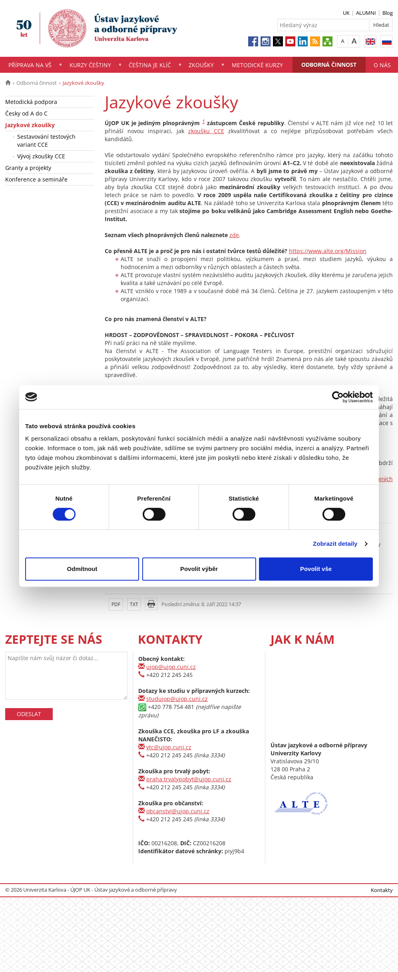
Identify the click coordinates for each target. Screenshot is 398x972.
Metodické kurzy (257, 65)
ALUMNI (366, 12)
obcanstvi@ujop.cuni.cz (177, 811)
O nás (382, 65)
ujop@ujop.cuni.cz (171, 667)
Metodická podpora (31, 102)
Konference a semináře (36, 179)
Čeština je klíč (150, 65)
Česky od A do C (26, 113)
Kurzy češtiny (90, 65)
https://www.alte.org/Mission (327, 251)
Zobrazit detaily (335, 543)
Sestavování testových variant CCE (46, 140)
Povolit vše (316, 568)
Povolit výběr (199, 568)
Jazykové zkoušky (30, 125)
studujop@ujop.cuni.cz (177, 699)
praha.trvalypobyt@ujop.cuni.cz (188, 779)
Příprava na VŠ (30, 65)
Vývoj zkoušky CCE (41, 156)
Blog (387, 12)
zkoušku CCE (206, 131)
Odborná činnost (328, 64)
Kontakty (382, 890)
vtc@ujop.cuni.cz (168, 747)
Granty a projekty (28, 168)
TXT (134, 604)
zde (234, 235)
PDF (115, 604)
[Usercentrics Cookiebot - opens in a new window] (338, 397)
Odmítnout (82, 568)
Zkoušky (201, 65)
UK (346, 12)
